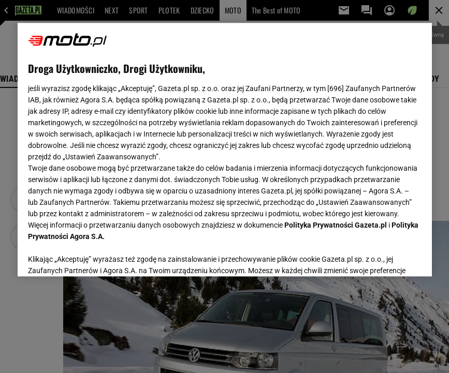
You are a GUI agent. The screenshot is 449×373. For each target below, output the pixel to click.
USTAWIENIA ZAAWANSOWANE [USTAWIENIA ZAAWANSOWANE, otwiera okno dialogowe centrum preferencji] (95, 255)
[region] (225, 149)
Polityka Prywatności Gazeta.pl (335, 225)
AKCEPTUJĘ (386, 256)
